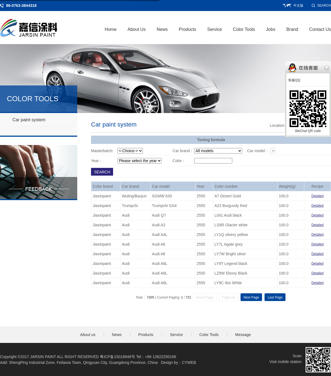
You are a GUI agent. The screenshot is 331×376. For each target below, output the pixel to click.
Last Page (275, 297)
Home (111, 29)
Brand (292, 29)
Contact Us (320, 29)
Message (243, 334)
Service (214, 29)
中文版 (298, 5)
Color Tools (244, 29)
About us (87, 334)
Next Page (251, 297)
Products (187, 29)
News (162, 29)
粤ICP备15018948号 (117, 356)
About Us (136, 29)
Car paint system (29, 119)
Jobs (270, 29)
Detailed (317, 196)
